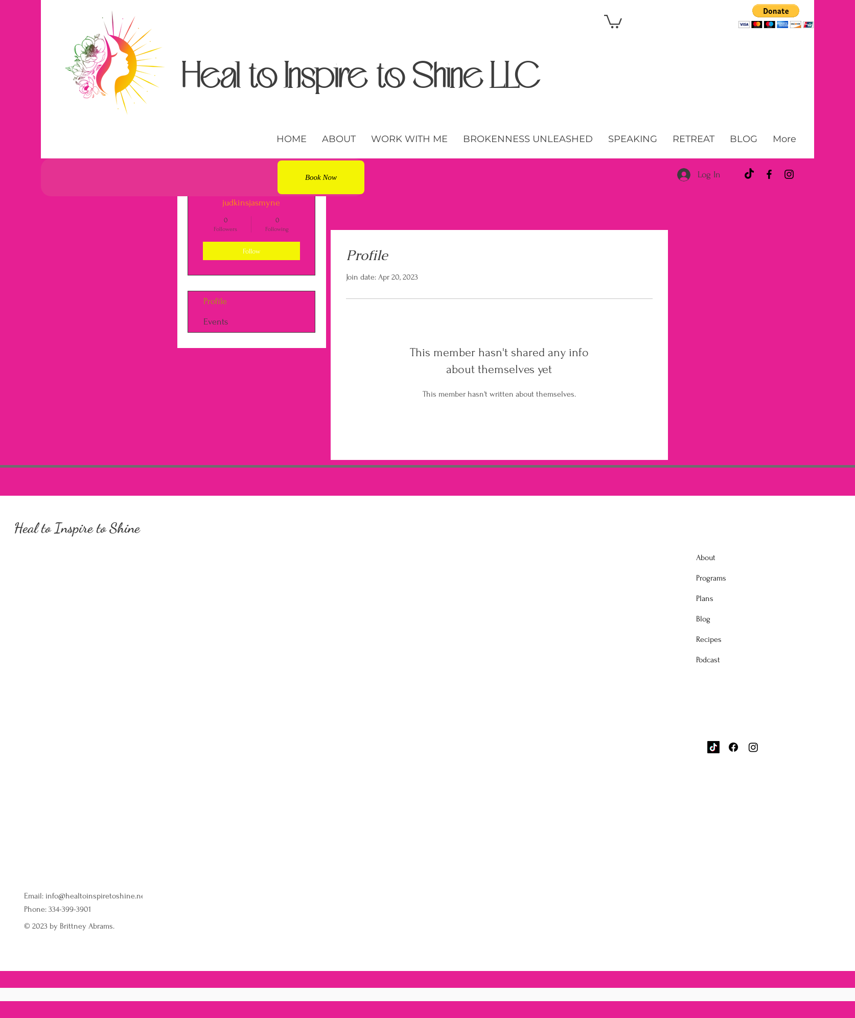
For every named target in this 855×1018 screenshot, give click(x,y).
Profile (215, 301)
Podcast (708, 659)
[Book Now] (321, 177)
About (705, 557)
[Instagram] (789, 174)
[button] (613, 20)
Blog (703, 618)
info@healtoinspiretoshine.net (96, 895)
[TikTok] (749, 174)
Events (215, 322)
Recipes (709, 639)
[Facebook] (769, 174)
